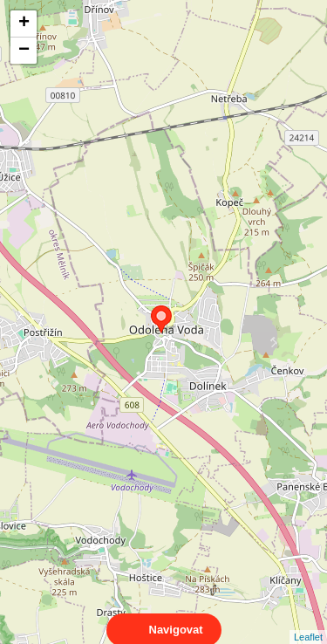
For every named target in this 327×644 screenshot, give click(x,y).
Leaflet (308, 621)
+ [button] (24, 23)
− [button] (24, 51)
